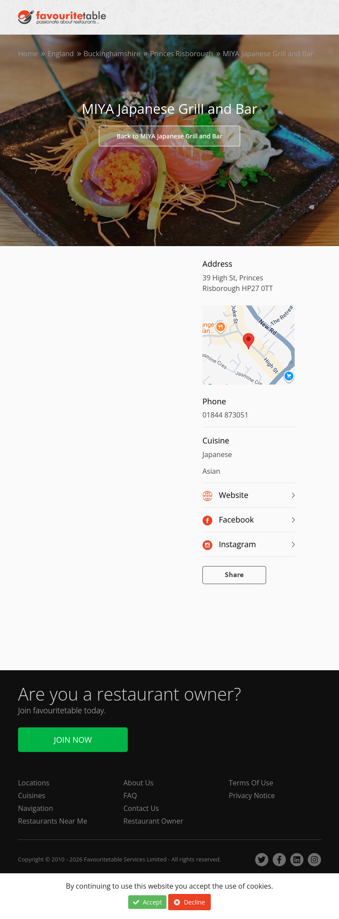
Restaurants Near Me (52, 821)
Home (28, 53)
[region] (248, 349)
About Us (138, 783)
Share (234, 575)
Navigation (35, 808)
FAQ (130, 795)
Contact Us (141, 808)
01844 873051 (225, 415)
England (60, 53)
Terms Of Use (251, 783)
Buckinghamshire (111, 53)
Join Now (73, 739)
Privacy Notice (252, 795)
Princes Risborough (181, 53)
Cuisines (31, 795)
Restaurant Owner (153, 821)
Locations (33, 783)
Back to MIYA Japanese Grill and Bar (170, 136)
